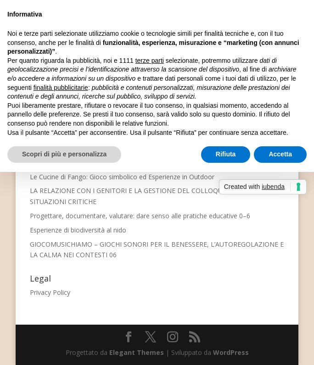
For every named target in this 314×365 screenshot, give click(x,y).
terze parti (149, 60)
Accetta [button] (280, 154)
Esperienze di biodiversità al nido (78, 230)
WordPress (231, 352)
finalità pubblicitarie (61, 87)
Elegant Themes (136, 352)
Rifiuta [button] (226, 154)
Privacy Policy (50, 292)
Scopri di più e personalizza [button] (64, 154)
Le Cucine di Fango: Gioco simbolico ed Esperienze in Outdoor (122, 176)
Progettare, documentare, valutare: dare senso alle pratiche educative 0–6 (140, 215)
